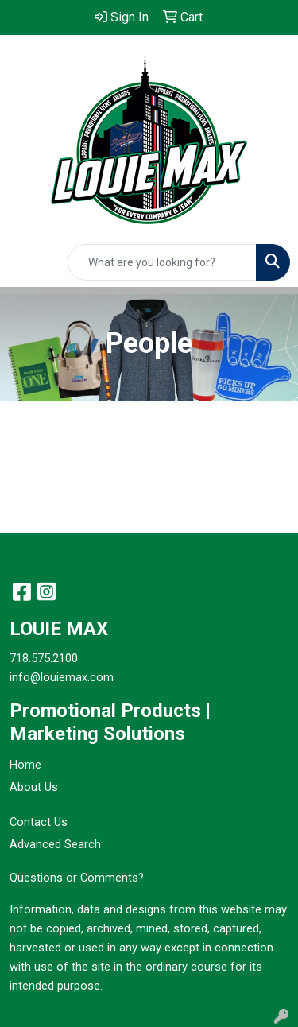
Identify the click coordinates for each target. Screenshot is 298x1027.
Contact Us (39, 822)
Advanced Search (55, 844)
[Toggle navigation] (24, 262)
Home (25, 765)
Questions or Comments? (77, 877)
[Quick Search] (162, 262)
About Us (34, 787)
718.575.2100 (44, 658)
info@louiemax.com (62, 677)
